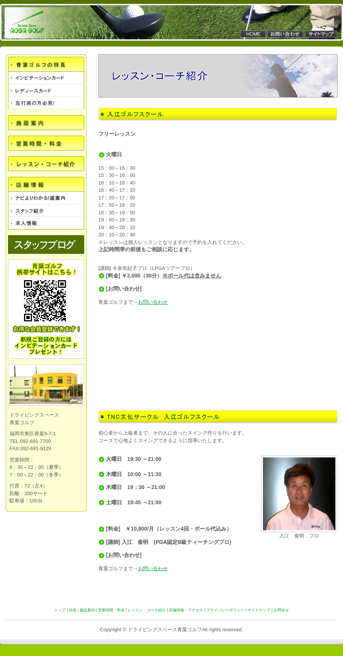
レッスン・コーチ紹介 (147, 610)
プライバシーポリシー (225, 610)
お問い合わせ (153, 302)
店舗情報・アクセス (186, 610)
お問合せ (281, 610)
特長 (73, 610)
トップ (60, 610)
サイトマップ (258, 610)
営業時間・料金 (111, 610)
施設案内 (87, 610)
